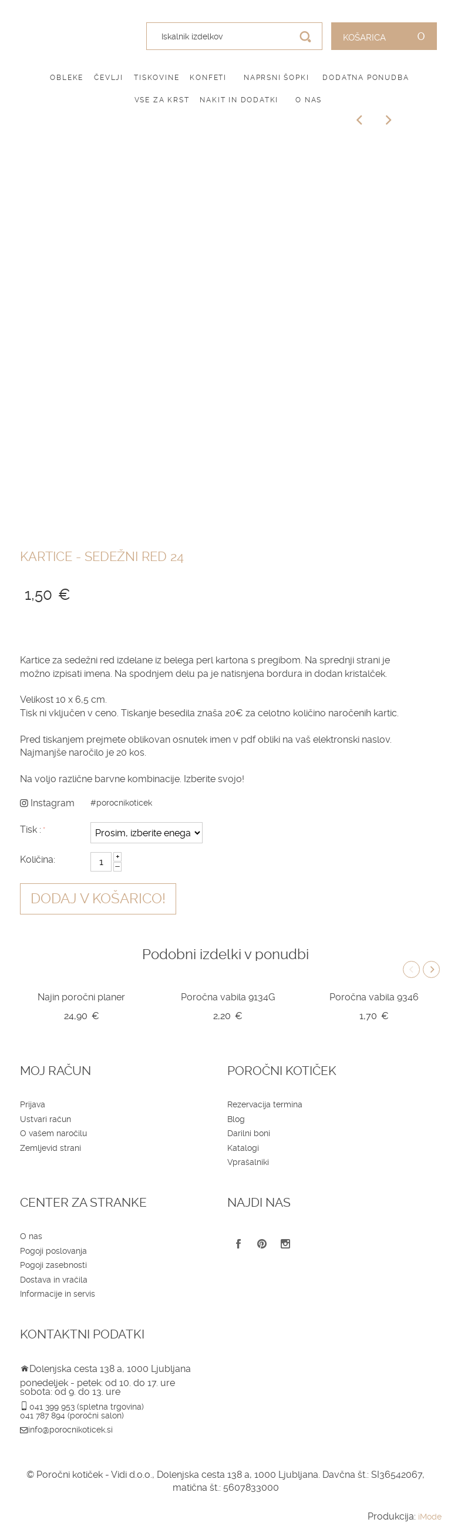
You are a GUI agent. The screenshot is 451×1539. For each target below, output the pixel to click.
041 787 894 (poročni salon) (72, 1415)
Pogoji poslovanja (53, 1251)
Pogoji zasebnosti (53, 1265)
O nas (308, 100)
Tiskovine (156, 78)
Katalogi (243, 1148)
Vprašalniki (248, 1162)
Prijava (32, 1104)
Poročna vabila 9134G (228, 997)
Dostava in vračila (53, 1279)
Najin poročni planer (81, 997)
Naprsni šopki (276, 78)
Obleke (66, 78)
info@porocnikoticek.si (70, 1429)
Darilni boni (248, 1133)
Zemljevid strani (50, 1148)
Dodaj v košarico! (98, 898)
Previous (411, 969)
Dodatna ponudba (365, 78)
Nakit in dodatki (239, 100)
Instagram (47, 803)
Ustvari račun (45, 1119)
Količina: (37, 859)
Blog (236, 1119)
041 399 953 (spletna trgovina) (86, 1406)
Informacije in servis (57, 1293)
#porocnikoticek (121, 802)
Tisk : (30, 829)
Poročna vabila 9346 (374, 997)
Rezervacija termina (264, 1104)
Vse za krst (162, 100)
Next (431, 969)
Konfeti (208, 78)
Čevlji (108, 78)
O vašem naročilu (53, 1133)
